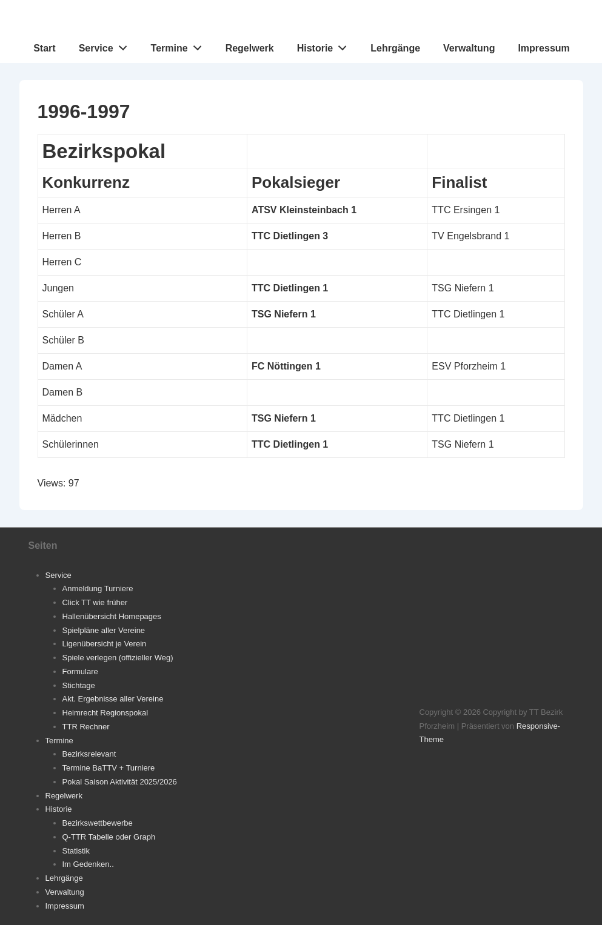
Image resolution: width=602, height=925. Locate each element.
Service (106, 45)
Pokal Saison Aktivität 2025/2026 (119, 781)
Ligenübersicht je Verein (104, 643)
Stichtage (78, 685)
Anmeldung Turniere (97, 588)
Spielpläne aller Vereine (103, 630)
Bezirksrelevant (89, 753)
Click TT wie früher (95, 602)
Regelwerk (250, 48)
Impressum (543, 48)
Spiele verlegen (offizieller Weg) (117, 657)
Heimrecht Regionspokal (105, 712)
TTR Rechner (86, 726)
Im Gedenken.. (88, 864)
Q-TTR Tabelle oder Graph (109, 836)
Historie (325, 45)
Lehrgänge (395, 48)
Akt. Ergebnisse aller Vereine (113, 698)
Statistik (76, 850)
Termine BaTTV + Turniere (108, 767)
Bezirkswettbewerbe (97, 822)
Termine (180, 45)
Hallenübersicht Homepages (111, 616)
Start (44, 48)
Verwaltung (469, 48)
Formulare (80, 671)
